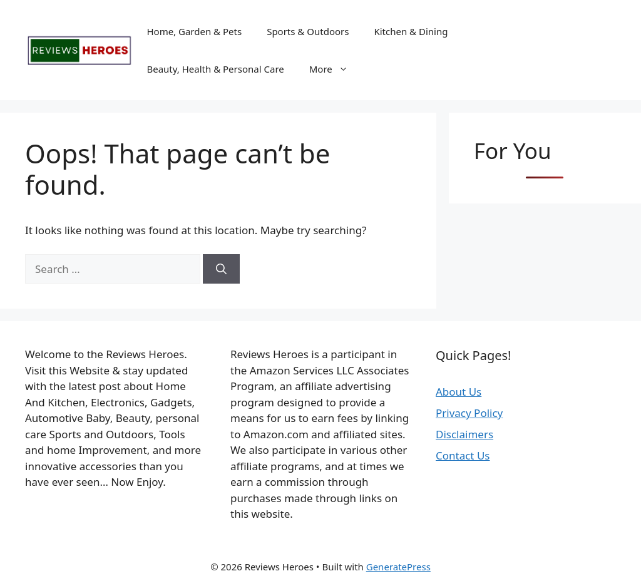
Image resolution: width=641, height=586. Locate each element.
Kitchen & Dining (411, 31)
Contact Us (463, 455)
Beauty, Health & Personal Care (215, 69)
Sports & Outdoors (308, 31)
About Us (458, 391)
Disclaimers (464, 434)
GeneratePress (398, 566)
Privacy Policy (469, 413)
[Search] (221, 269)
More (335, 69)
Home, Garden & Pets (194, 31)
